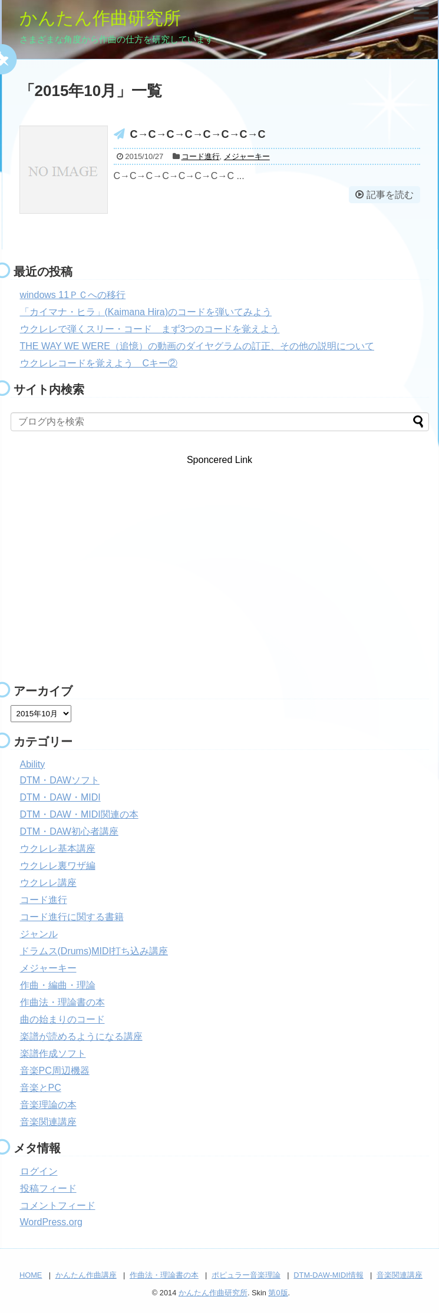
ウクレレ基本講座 (57, 849)
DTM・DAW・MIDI (60, 797)
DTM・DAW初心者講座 (69, 831)
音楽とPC (40, 1088)
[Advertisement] (220, 578)
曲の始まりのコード (62, 1019)
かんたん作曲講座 (86, 1275)
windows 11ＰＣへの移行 (73, 295)
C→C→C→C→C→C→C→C (198, 134)
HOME (30, 1275)
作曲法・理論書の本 (62, 1002)
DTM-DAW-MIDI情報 (328, 1275)
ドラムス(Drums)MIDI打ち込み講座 (94, 951)
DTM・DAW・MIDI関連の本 (79, 814)
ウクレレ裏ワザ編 (57, 866)
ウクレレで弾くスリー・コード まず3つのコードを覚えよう (150, 329)
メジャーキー (247, 156)
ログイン (39, 1171)
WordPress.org (51, 1222)
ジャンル (39, 934)
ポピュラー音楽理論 (246, 1275)
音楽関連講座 (48, 1122)
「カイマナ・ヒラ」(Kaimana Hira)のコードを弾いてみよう (146, 312)
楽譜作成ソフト (53, 1054)
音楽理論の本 (48, 1105)
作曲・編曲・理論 (57, 985)
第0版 (278, 1292)
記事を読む (390, 195)
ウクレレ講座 (48, 883)
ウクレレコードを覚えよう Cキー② (99, 363)
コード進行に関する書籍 (72, 917)
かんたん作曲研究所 (100, 18)
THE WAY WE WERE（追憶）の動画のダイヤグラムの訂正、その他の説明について (197, 346)
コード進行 (200, 156)
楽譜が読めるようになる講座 (81, 1036)
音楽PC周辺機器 (55, 1071)
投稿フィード (48, 1188)
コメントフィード (57, 1205)
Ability (32, 764)
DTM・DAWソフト (60, 780)
